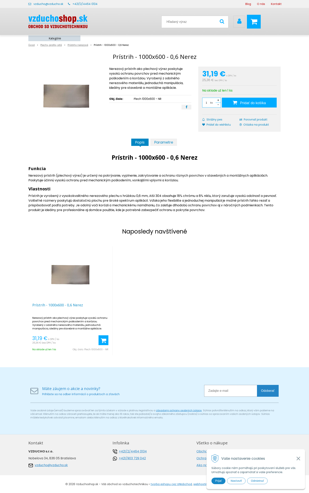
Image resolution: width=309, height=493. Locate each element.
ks (211, 102)
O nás (261, 4)
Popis (140, 142)
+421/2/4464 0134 (85, 4)
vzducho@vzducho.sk (48, 4)
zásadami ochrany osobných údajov (179, 410)
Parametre (163, 142)
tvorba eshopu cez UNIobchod (171, 484)
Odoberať (268, 390)
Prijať (218, 480)
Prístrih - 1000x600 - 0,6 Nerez (57, 305)
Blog (248, 4)
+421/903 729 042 (132, 458)
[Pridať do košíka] (249, 102)
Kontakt (276, 4)
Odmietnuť (257, 480)
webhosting (201, 484)
